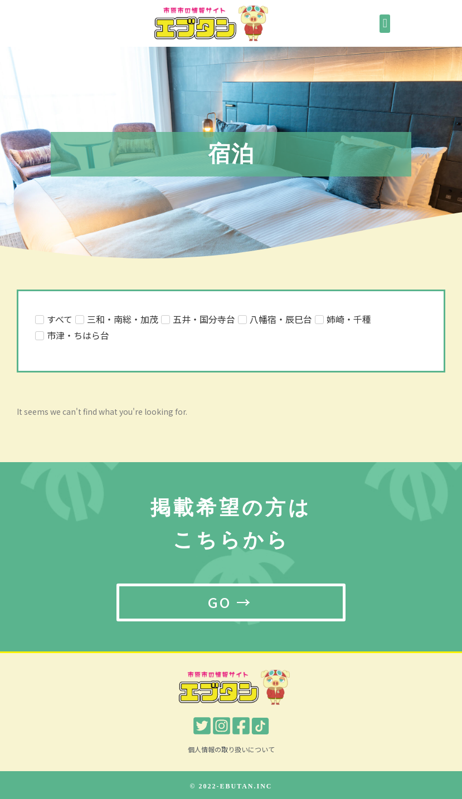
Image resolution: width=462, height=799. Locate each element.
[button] (385, 23)
